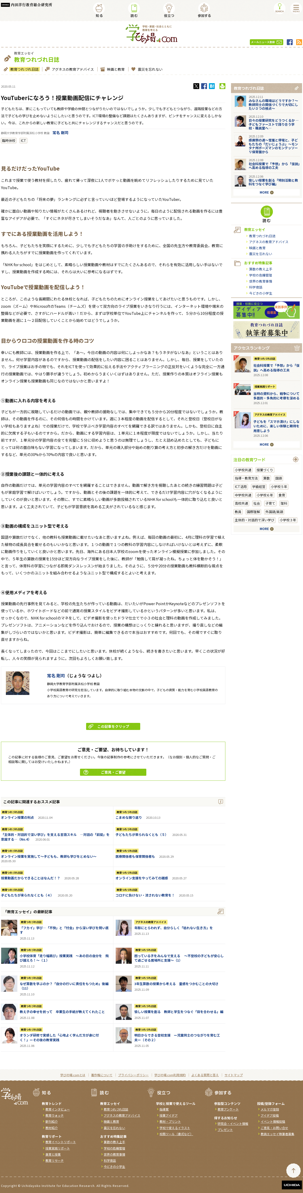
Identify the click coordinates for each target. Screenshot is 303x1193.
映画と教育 (115, 69)
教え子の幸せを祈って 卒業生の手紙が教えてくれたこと (62, 1011)
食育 (282, 495)
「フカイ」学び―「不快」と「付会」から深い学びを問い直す (64, 930)
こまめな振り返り (129, 817)
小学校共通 (243, 470)
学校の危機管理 (260, 275)
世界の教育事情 (260, 281)
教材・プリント (170, 1121)
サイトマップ (233, 1075)
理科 (284, 503)
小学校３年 (288, 520)
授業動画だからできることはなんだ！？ (30, 878)
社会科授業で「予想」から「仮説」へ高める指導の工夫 (274, 165)
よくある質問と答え (205, 1075)
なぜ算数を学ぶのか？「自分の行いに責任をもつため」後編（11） (64, 986)
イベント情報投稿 (273, 1121)
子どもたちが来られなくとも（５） (142, 834)
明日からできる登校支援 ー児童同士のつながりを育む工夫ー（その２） (177, 1037)
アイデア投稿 (270, 1115)
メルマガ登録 (270, 1109)
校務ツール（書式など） (176, 1134)
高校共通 (241, 503)
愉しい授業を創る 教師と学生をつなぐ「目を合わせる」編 (178, 1011)
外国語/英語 (274, 511)
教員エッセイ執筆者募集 (277, 1134)
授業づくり (265, 470)
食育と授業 (53, 1154)
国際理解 (253, 511)
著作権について (101, 1075)
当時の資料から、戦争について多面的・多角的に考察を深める (276, 396)
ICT (23, 140)
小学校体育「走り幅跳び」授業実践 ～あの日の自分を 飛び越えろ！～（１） (64, 958)
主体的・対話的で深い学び (254, 520)
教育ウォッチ (54, 1115)
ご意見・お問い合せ (274, 1128)
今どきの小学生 (260, 293)
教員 (238, 511)
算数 (266, 478)
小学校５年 (279, 486)
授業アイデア (168, 1115)
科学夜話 (255, 287)
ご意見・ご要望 (105, 772)
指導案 (164, 1109)
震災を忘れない (150, 69)
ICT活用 (241, 486)
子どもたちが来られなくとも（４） (27, 895)
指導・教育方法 (246, 478)
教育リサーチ (54, 1160)
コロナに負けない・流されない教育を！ (145, 895)
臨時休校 (8, 140)
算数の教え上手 (260, 269)
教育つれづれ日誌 (24, 69)
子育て (270, 503)
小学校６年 (265, 495)
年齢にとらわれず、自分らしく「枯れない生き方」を (173, 927)
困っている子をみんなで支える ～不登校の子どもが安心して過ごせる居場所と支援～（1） (179, 958)
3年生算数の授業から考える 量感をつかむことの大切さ (176, 983)
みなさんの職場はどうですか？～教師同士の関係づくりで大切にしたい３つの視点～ (273, 104)
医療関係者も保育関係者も (135, 856)
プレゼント (225, 1129)
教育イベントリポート (60, 1142)
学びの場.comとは (72, 1075)
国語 (278, 478)
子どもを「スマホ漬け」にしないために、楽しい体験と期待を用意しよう (276, 426)
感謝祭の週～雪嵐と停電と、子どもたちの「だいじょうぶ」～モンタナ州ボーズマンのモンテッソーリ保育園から (273, 146)
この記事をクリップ (108, 726)
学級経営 (258, 486)
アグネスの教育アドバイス (72, 69)
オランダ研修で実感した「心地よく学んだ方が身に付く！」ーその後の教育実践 (59, 1037)
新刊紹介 (51, 1121)
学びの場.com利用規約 (170, 1075)
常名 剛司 (60, 132)
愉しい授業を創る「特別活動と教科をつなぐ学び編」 (273, 182)
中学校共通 (243, 495)
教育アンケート (228, 1109)
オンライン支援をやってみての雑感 (142, 878)
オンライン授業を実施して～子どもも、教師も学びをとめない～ (48, 856)
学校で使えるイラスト (174, 1128)
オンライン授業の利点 (17, 817)
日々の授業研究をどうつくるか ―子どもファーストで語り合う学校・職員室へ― (274, 124)
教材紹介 (51, 1128)
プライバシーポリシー (133, 1075)
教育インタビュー (57, 1109)
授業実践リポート (265, 386)
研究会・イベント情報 (233, 1123)
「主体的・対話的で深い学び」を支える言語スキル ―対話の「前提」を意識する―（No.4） (55, 837)
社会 (256, 503)
